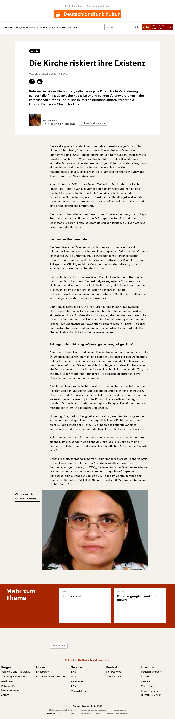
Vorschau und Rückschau (16, 671)
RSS (73, 686)
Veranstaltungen (80, 691)
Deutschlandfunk (74, 6)
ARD (62, 713)
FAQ (73, 671)
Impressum (119, 709)
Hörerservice (113, 671)
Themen (7, 27)
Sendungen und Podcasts (16, 676)
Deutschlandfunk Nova (98, 6)
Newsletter (77, 681)
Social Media (113, 676)
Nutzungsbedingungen (93, 709)
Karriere (145, 681)
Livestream (42, 671)
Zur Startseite (58, 645)
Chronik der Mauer (116, 713)
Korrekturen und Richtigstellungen (151, 693)
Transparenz (148, 686)
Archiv (74, 27)
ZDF (73, 713)
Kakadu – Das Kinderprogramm (11, 688)
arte (97, 713)
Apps (74, 676)
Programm (22, 27)
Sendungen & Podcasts (42, 27)
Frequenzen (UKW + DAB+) (51, 676)
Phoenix (85, 713)
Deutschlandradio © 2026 (87, 706)
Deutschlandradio (151, 671)
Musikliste (63, 27)
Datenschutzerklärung (62, 709)
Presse (145, 676)
